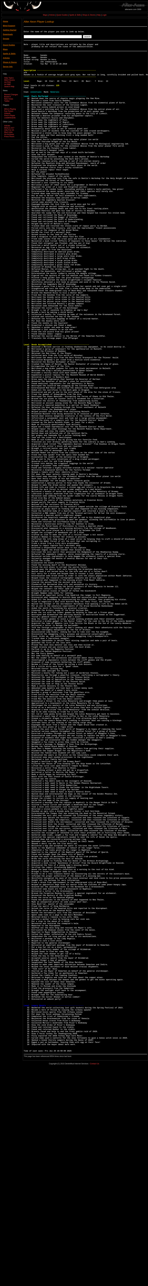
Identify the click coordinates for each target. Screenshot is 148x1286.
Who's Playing (10, 109)
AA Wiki (7, 84)
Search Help (9, 86)
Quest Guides (62, 15)
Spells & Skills (75, 15)
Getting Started (9, 30)
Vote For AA (9, 130)
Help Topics (9, 78)
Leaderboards (10, 118)
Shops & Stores (88, 15)
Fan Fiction (8, 111)
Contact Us (94, 1281)
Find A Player (9, 115)
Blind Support (9, 26)
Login (104, 15)
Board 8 (7, 97)
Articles (52, 15)
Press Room (9, 136)
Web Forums (9, 80)
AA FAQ (7, 82)
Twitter (7, 101)
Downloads (8, 34)
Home (5, 21)
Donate (6, 39)
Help (99, 15)
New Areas (8, 99)
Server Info (8, 67)
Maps (45, 15)
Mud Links (8, 132)
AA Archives (9, 134)
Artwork (7, 113)
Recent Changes (11, 94)
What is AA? (9, 128)
